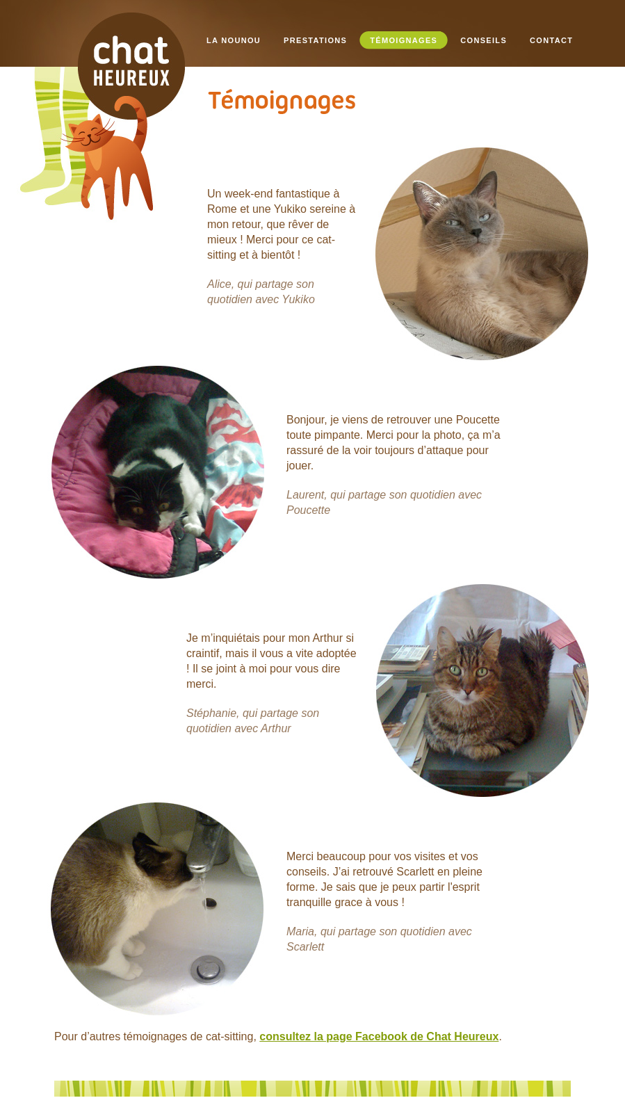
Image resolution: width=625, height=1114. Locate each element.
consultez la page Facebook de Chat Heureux (378, 1036)
